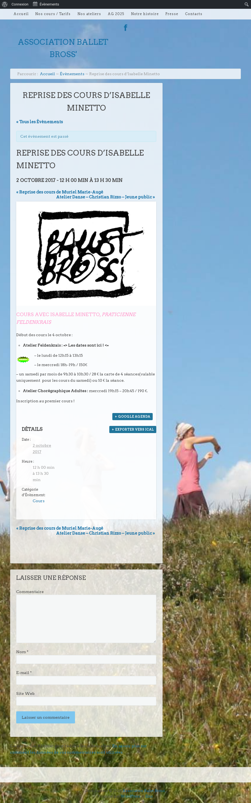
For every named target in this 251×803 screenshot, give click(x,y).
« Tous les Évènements (39, 121)
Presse (171, 14)
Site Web (25, 693)
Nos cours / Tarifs (53, 14)
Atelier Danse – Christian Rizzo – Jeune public (105, 197)
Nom (22, 652)
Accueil (21, 14)
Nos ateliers (89, 14)
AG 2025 (116, 14)
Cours (38, 501)
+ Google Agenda (132, 417)
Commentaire (30, 591)
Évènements (72, 74)
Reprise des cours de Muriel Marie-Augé (59, 192)
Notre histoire (145, 14)
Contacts (193, 14)
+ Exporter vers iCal (133, 429)
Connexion (20, 4)
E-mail (24, 672)
